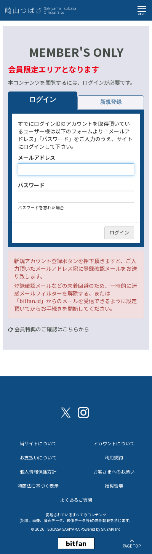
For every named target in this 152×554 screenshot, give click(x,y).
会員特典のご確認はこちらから (51, 329)
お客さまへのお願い (113, 471)
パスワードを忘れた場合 (41, 207)
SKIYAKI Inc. (111, 529)
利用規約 (114, 457)
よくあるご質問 (76, 499)
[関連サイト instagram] (83, 412)
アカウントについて (113, 443)
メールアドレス (36, 157)
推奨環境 (114, 485)
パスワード (31, 185)
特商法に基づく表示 (38, 485)
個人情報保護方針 (38, 471)
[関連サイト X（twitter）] (66, 412)
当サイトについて (38, 443)
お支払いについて (38, 457)
